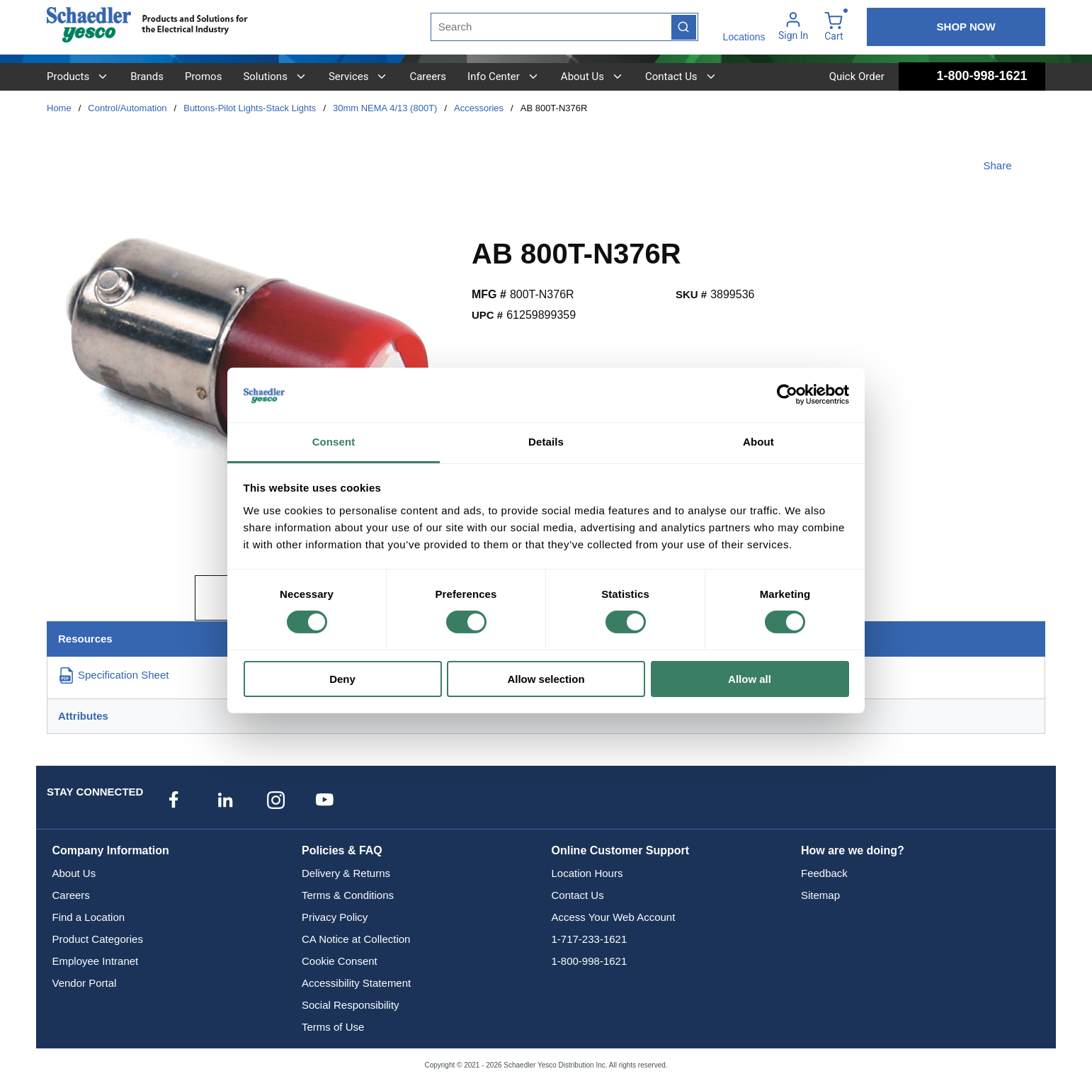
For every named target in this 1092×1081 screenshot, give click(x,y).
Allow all (749, 679)
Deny (342, 679)
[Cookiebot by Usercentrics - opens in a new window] (787, 394)
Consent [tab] (334, 442)
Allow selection (545, 679)
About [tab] (758, 442)
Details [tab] (546, 442)
